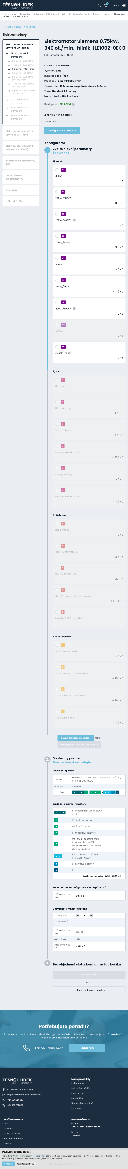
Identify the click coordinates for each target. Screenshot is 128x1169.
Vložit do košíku (89, 975)
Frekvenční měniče (81, 1088)
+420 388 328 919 (12, 1100)
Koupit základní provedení (75, 738)
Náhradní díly (14, 202)
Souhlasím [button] (8, 1164)
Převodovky (77, 1093)
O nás (5, 1124)
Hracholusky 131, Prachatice (17, 1090)
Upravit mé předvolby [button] (26, 1164)
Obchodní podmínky (13, 1139)
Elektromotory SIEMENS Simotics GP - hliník (56, 14)
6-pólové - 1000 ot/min (114, 14)
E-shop (14, 14)
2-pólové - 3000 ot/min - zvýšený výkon (24, 79)
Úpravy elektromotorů (83, 1103)
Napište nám (96, 1048)
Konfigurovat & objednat (62, 131)
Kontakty (7, 1144)
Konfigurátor (54, 144)
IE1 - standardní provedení (89, 14)
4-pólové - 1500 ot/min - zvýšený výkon (24, 86)
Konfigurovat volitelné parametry (79, 745)
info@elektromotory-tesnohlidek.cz (22, 1095)
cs (116, 5)
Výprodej (11, 190)
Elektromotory (28, 14)
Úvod (4, 14)
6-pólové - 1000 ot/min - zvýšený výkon (23, 93)
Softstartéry (77, 1098)
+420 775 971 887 (13, 1105)
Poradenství (77, 1108)
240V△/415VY (62, 243)
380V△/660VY (63, 287)
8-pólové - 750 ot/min (22, 73)
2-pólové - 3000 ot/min (23, 61)
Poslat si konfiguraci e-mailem (89, 991)
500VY (58, 265)
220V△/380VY (63, 198)
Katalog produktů (11, 1134)
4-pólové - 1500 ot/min (23, 65)
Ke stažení (8, 1129)
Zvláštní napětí (63, 353)
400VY (58, 176)
